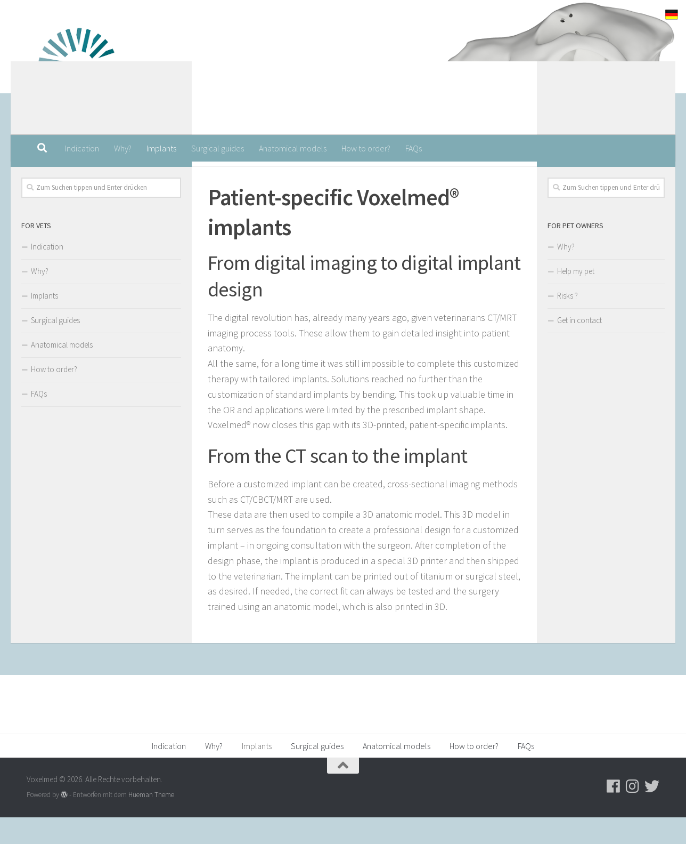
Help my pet (575, 298)
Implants (161, 148)
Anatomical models (292, 148)
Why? (123, 148)
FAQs (413, 148)
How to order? (365, 148)
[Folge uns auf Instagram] (152, 177)
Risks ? (567, 322)
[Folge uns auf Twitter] (169, 177)
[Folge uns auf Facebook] (135, 177)
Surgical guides (217, 148)
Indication (82, 148)
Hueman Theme (151, 821)
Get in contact (579, 347)
